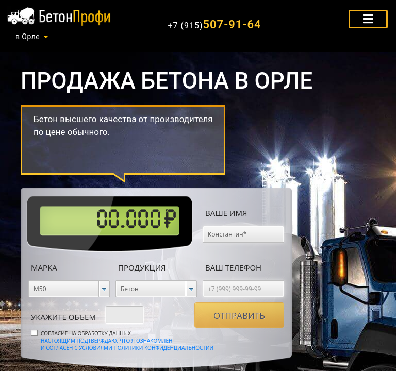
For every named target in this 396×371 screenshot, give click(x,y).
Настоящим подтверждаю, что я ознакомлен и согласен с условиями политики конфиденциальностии (127, 344)
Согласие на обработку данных (127, 340)
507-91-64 (214, 24)
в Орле (27, 36)
